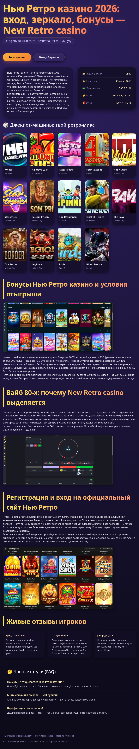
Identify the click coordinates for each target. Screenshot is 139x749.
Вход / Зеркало (49, 57)
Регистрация (17, 57)
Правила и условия (65, 735)
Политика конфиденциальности (17, 735)
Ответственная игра (44, 735)
